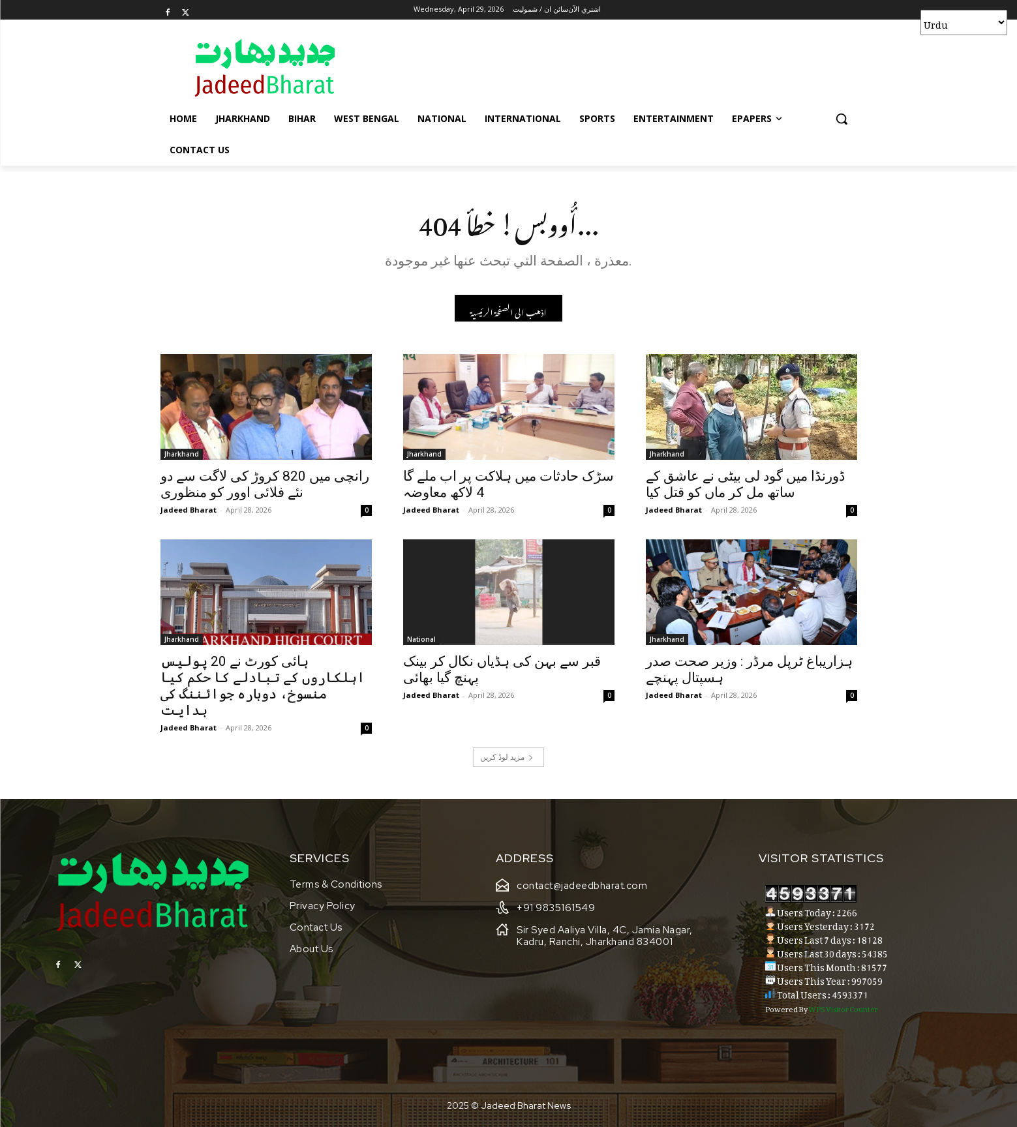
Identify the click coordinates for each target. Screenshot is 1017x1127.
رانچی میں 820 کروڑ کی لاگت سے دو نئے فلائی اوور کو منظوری (264, 484)
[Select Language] (963, 22)
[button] (841, 118)
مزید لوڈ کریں (507, 756)
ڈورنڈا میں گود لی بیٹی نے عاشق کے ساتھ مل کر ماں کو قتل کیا (745, 484)
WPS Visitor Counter (843, 1008)
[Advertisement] (606, 67)
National (421, 639)
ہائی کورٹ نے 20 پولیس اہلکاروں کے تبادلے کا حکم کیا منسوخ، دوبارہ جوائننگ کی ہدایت (262, 686)
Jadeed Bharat (188, 510)
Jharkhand (181, 453)
